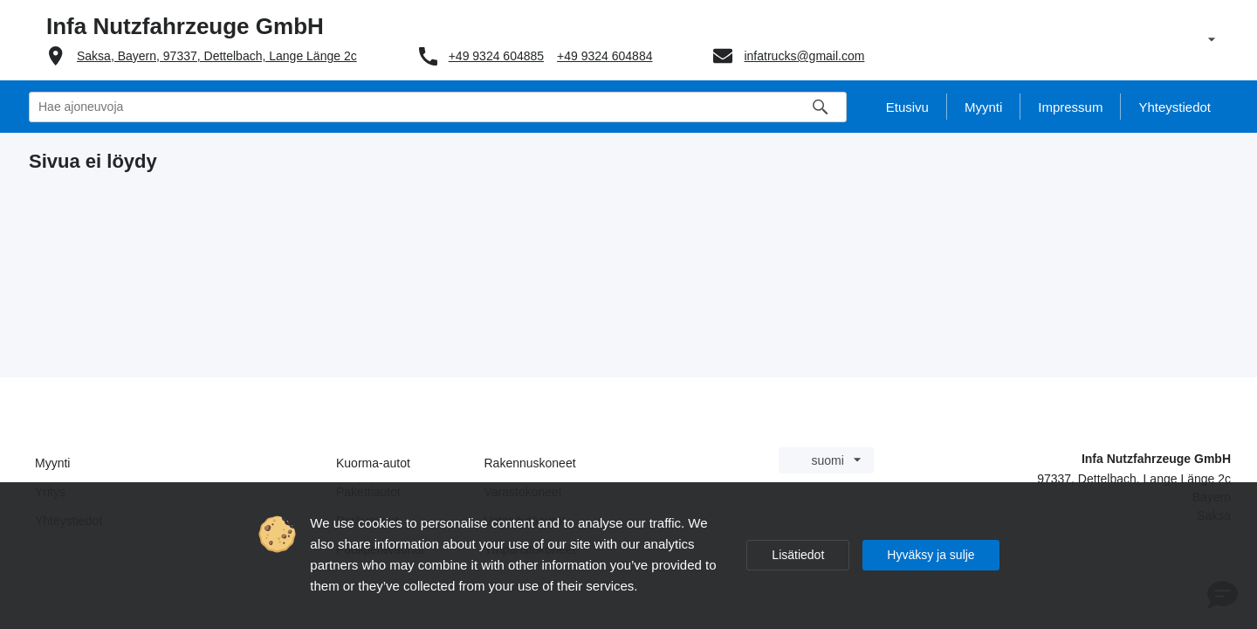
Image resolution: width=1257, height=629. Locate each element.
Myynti (52, 463)
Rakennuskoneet (530, 463)
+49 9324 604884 (604, 56)
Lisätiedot (798, 555)
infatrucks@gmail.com (804, 56)
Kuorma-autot (373, 463)
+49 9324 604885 (496, 56)
